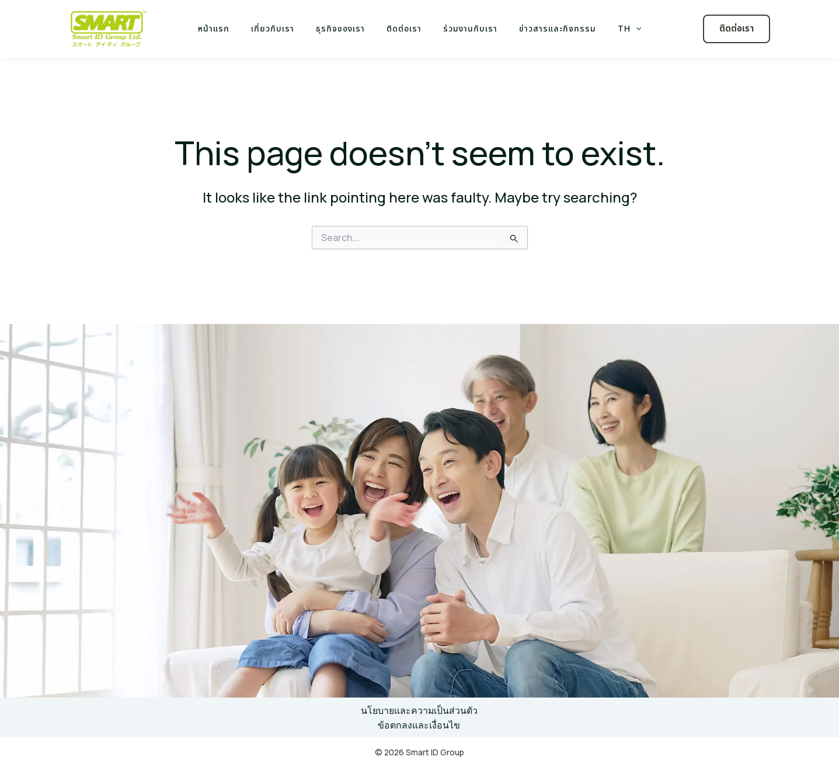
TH (613, 29)
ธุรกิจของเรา (345, 29)
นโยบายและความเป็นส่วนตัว (419, 710)
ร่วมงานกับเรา (465, 29)
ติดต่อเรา (404, 29)
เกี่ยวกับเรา (283, 29)
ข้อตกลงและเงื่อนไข (419, 725)
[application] (620, 29)
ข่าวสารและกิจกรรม (547, 29)
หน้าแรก (229, 29)
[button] (736, 29)
